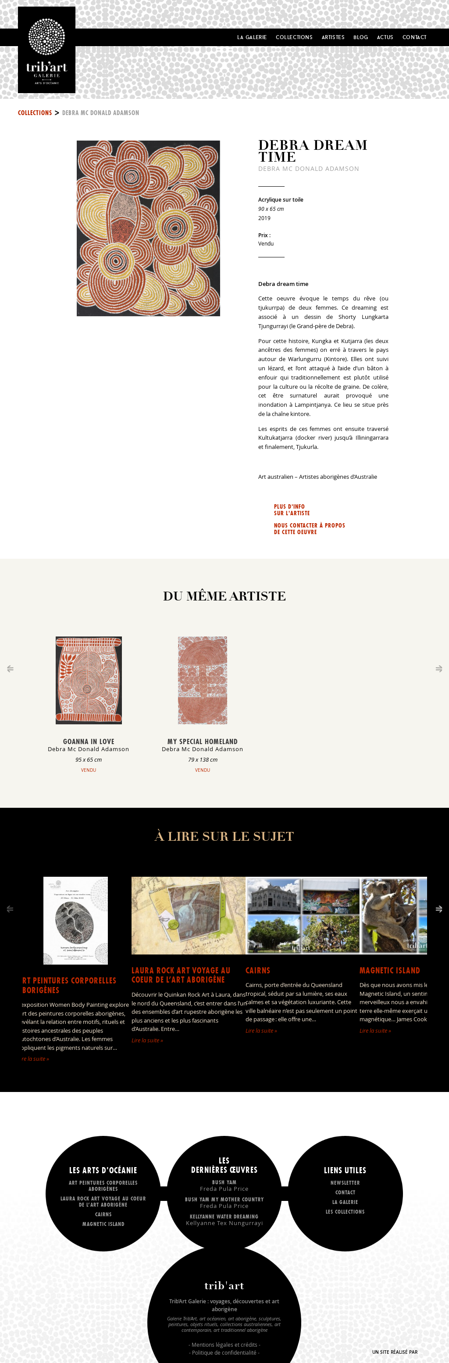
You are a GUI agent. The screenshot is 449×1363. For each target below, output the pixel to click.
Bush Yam (224, 1185)
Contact (415, 37)
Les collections (345, 1211)
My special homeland (202, 741)
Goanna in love (88, 741)
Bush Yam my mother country (224, 1202)
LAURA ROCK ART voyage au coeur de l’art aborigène (181, 975)
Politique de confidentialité (224, 1352)
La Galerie (252, 37)
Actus (385, 37)
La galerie (345, 1202)
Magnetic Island (390, 970)
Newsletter (345, 1182)
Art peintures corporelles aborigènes (67, 985)
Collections (294, 37)
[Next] (438, 909)
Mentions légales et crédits (224, 1344)
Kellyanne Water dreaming (224, 1219)
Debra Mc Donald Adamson (100, 113)
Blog (360, 37)
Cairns (258, 970)
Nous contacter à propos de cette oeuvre (310, 528)
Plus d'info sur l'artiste (292, 510)
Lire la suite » (33, 1059)
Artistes (333, 37)
